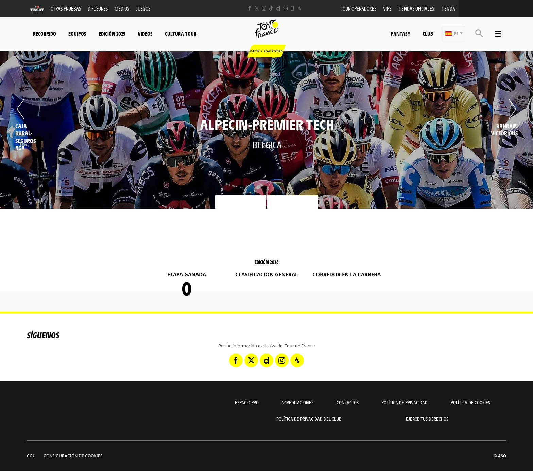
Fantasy (400, 33)
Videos (145, 33)
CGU (31, 456)
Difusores (98, 8)
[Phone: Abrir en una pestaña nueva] (292, 8)
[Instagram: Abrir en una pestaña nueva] (264, 8)
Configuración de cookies (73, 456)
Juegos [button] (143, 8)
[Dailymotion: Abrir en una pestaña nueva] (278, 8)
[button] (454, 33)
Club (428, 33)
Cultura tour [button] (180, 33)
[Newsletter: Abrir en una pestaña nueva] (285, 8)
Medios (122, 8)
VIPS (387, 8)
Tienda (448, 8)
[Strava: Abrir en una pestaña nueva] (299, 8)
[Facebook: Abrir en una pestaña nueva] (249, 8)
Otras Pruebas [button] (66, 8)
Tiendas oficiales (416, 8)
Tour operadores (358, 8)
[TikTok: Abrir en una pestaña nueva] (271, 8)
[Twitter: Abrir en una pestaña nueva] (256, 8)
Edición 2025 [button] (112, 33)
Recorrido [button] (44, 33)
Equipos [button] (77, 33)
